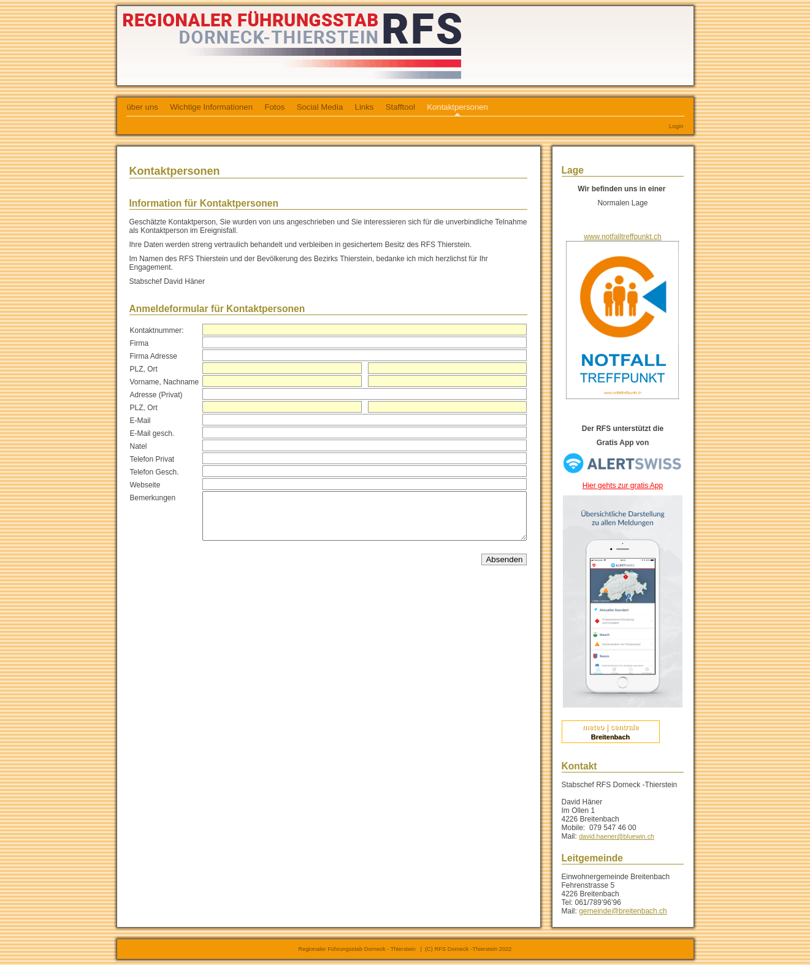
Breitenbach (610, 737)
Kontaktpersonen (457, 107)
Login (676, 126)
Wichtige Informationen (211, 107)
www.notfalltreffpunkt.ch (623, 236)
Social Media (320, 107)
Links (364, 107)
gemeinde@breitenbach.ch (623, 911)
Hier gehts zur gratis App (623, 485)
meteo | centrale (610, 727)
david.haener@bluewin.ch (616, 836)
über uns (142, 107)
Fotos (274, 107)
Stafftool (400, 107)
